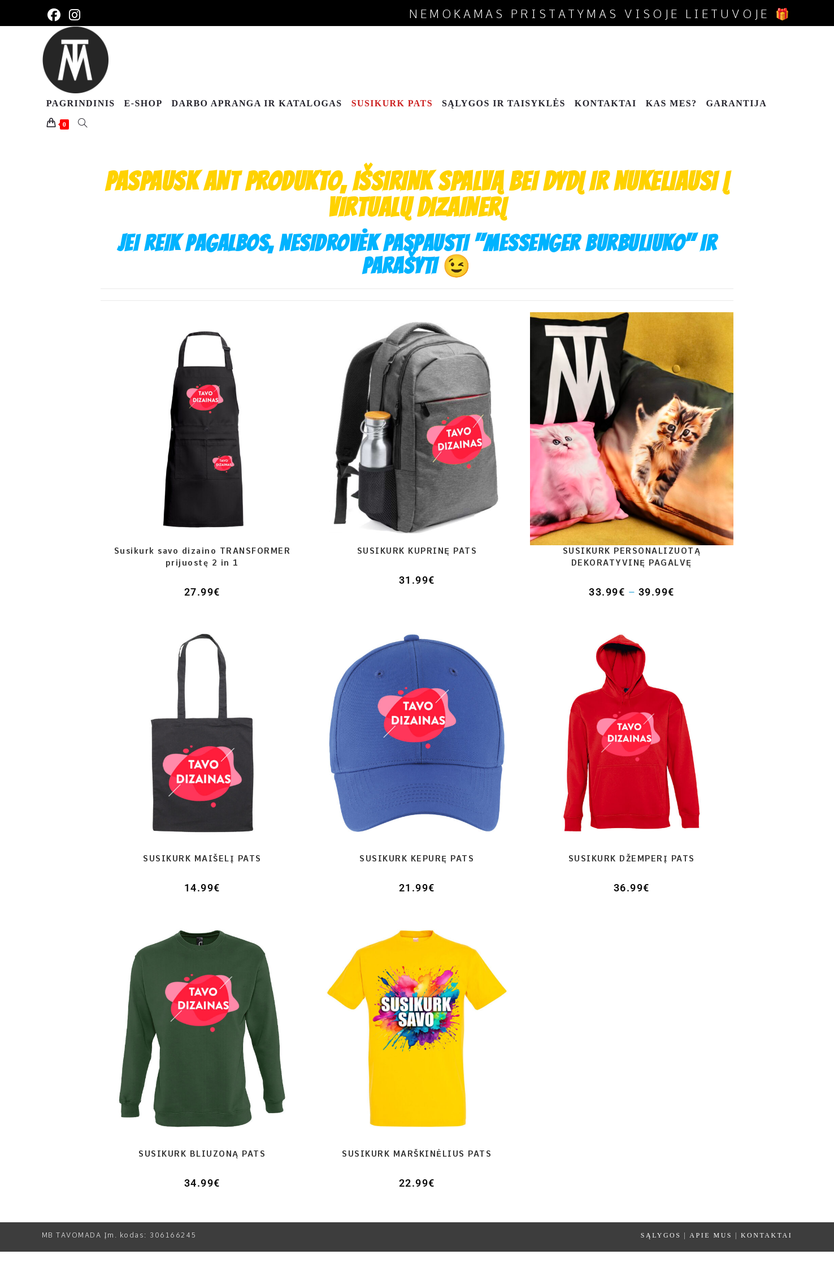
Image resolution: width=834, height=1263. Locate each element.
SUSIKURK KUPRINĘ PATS (417, 562)
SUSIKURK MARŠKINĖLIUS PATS (417, 1165)
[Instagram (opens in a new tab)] (68, 14)
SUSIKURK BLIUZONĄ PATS (202, 1165)
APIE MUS (710, 1247)
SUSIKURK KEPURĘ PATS (416, 869)
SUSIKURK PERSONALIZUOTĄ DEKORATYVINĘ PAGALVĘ (632, 568)
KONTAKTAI (766, 1247)
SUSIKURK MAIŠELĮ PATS (202, 869)
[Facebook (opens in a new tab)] (54, 14)
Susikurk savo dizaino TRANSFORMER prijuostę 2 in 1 (202, 568)
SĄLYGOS (661, 1247)
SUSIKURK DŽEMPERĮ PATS (631, 869)
